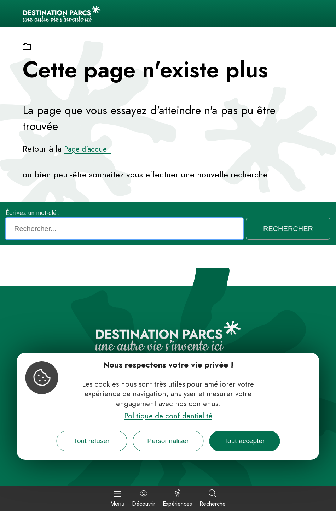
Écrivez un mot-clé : (33, 212)
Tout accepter (244, 441)
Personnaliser (168, 441)
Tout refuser (91, 441)
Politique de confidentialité (168, 416)
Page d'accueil (87, 149)
